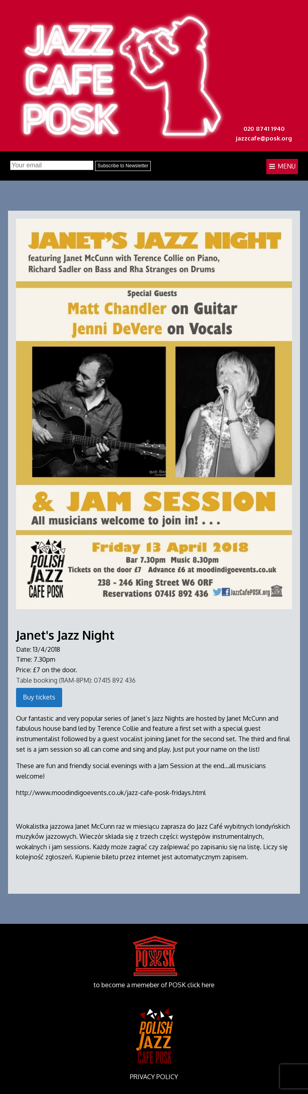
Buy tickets (39, 697)
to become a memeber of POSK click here (154, 985)
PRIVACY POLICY (154, 1077)
